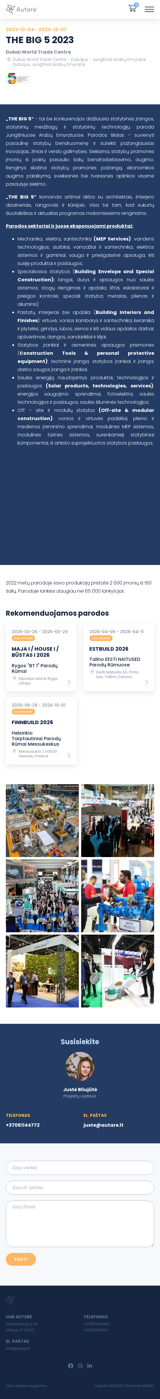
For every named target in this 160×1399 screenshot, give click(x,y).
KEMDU (148, 1385)
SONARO (116, 1385)
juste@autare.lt (104, 1125)
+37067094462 (97, 1323)
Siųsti (21, 1259)
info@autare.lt (18, 1348)
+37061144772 (23, 1125)
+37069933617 (96, 1330)
